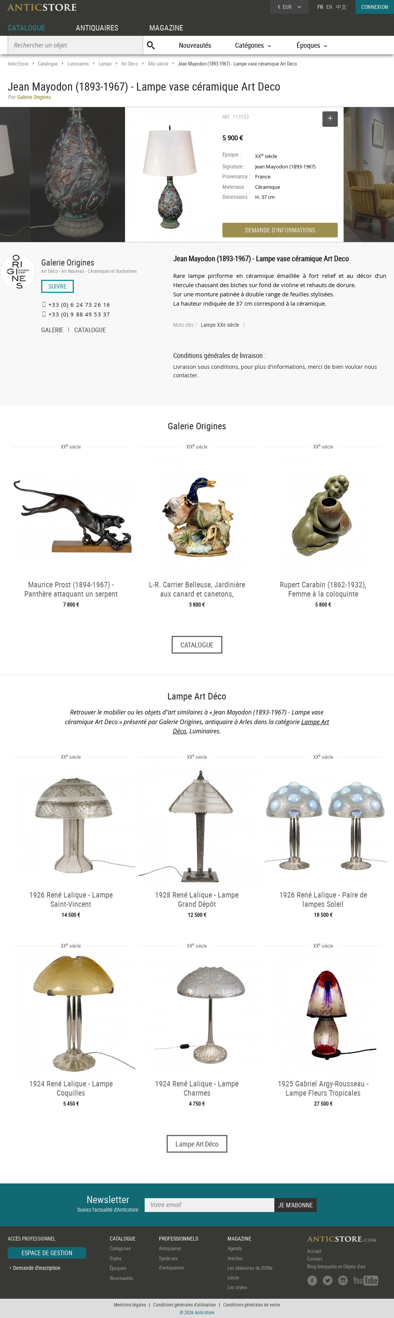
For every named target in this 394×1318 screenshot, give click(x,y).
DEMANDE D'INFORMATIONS (280, 230)
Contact (314, 1259)
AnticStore (18, 63)
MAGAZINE (166, 27)
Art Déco (129, 63)
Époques (118, 1268)
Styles (116, 1258)
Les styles (237, 1287)
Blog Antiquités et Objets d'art (336, 1266)
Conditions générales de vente (251, 1304)
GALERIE (52, 330)
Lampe (105, 63)
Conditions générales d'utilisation (184, 1304)
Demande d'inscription (36, 1267)
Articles (234, 1258)
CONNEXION (374, 6)
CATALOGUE (26, 27)
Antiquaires (170, 1248)
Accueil (314, 1251)
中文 (341, 6)
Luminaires (78, 63)
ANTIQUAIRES (97, 27)
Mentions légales (130, 1304)
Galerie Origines (67, 262)
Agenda (234, 1248)
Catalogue (48, 63)
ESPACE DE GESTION (47, 1253)
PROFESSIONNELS (178, 1238)
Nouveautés (195, 45)
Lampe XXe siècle (220, 325)
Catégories (120, 1248)
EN (329, 6)
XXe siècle (158, 63)
